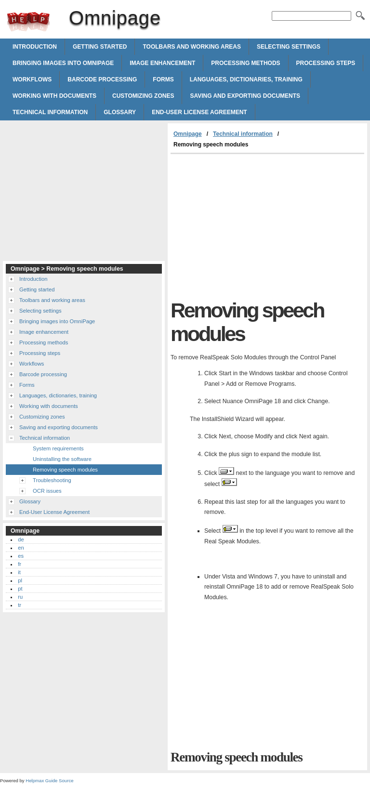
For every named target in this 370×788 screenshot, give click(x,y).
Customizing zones (143, 95)
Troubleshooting (52, 480)
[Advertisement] (251, 226)
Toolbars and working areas (192, 46)
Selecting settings (288, 46)
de (21, 539)
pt (20, 588)
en (21, 548)
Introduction (35, 46)
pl (20, 580)
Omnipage (28, 21)
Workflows (32, 79)
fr (19, 564)
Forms (163, 79)
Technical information (50, 112)
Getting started (100, 46)
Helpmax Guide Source (49, 780)
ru (20, 597)
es (21, 556)
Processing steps (326, 63)
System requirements (58, 448)
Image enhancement (162, 63)
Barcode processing (102, 79)
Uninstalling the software (62, 459)
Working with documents (54, 95)
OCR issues (47, 491)
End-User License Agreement (199, 112)
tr (19, 605)
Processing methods (245, 63)
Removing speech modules (65, 470)
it (19, 572)
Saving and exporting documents (245, 95)
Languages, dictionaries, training (246, 79)
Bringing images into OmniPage (63, 63)
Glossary (120, 112)
